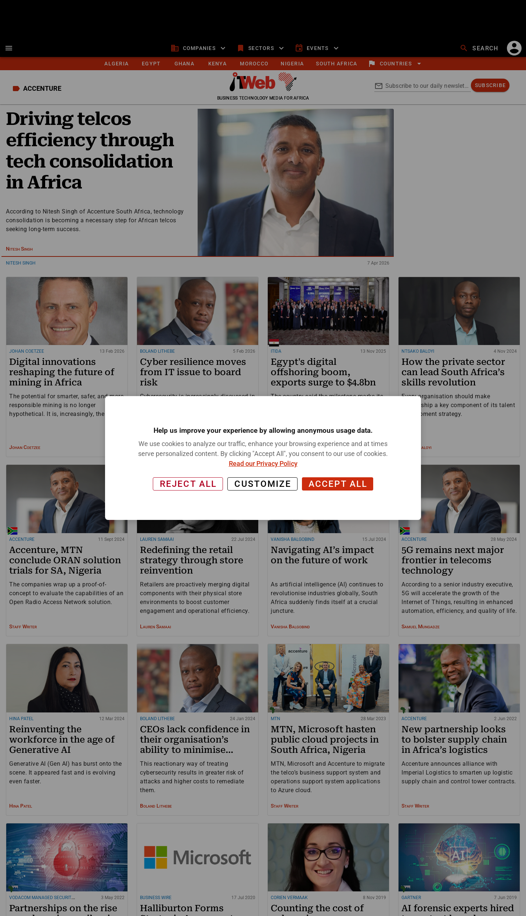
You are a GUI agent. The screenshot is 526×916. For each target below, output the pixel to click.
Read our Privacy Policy (263, 463)
